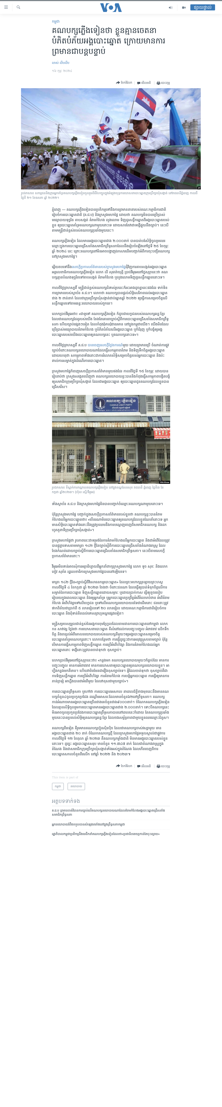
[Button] (124, 83)
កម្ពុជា (56, 21)
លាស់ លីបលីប (60, 63)
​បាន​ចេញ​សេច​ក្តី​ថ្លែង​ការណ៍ (105, 345)
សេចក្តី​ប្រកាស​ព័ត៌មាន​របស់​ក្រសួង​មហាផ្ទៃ (99, 267)
